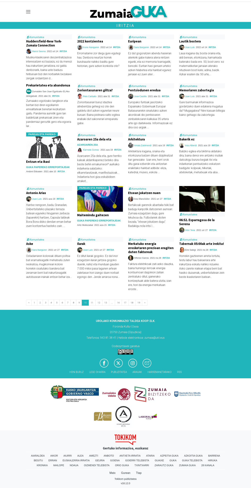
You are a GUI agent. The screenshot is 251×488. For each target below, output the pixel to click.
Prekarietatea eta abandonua (48, 85)
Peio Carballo (90, 96)
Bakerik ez (187, 139)
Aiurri (67, 455)
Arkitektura (136, 139)
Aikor (54, 455)
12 (99, 302)
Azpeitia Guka (169, 455)
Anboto (109, 455)
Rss (179, 372)
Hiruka (212, 460)
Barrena (214, 455)
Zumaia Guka (187, 465)
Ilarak (81, 244)
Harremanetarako (159, 372)
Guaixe (159, 460)
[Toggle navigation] (28, 12)
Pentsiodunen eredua (144, 90)
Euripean (134, 41)
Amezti (93, 455)
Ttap (139, 472)
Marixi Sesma (39, 51)
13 (105, 302)
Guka (173, 460)
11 (92, 302)
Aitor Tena (190, 230)
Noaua (74, 465)
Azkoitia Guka (193, 455)
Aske (29, 244)
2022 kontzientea (90, 41)
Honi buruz (76, 372)
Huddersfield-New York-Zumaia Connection (44, 43)
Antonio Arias (36, 193)
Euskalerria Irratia (76, 460)
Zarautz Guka (164, 465)
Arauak (137, 372)
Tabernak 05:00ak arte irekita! (201, 244)
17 (125, 302)
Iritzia (125, 25)
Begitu (38, 460)
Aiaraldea (38, 455)
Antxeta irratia (130, 455)
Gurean (125, 472)
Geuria (100, 460)
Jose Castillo (140, 96)
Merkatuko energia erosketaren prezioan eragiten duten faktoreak (151, 248)
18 (132, 302)
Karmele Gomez (91, 149)
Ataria (150, 455)
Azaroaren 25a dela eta (94, 139)
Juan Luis (190, 47)
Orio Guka (122, 465)
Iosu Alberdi (191, 145)
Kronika (42, 465)
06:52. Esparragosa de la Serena (197, 222)
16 (118, 302)
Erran (52, 460)
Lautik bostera (190, 41)
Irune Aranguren (91, 47)
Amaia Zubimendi (142, 145)
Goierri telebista (137, 460)
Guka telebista (192, 460)
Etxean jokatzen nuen (144, 193)
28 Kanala (207, 465)
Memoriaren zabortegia (196, 90)
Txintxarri (142, 465)
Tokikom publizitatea (125, 479)
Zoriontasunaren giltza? (95, 90)
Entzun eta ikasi (38, 161)
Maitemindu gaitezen (93, 215)
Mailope (58, 465)
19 (139, 302)
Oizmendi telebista (97, 465)
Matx (112, 472)
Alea (80, 455)
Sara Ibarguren (141, 47)
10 (85, 302)
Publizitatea (119, 372)
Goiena (115, 460)
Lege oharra (97, 372)
